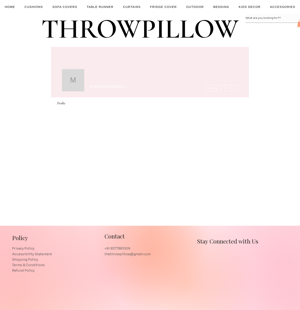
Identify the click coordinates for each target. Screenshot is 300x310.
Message (213, 88)
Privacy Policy (23, 248)
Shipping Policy (25, 259)
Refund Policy (23, 270)
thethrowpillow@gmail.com (128, 254)
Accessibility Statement (32, 254)
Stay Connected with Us (227, 241)
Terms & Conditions (28, 265)
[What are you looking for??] (268, 18)
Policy (20, 237)
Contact (114, 236)
